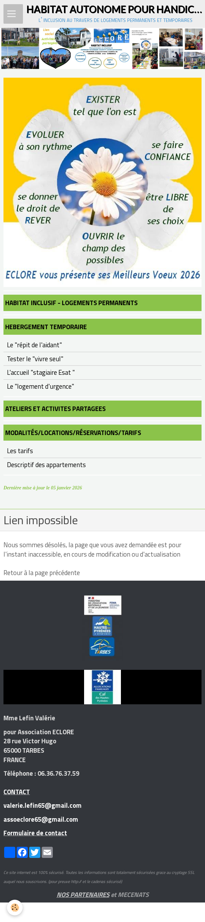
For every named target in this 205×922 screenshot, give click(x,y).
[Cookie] (15, 907)
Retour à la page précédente (41, 573)
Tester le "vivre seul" (35, 359)
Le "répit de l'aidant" (34, 345)
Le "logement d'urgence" (40, 386)
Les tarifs (20, 451)
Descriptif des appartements (46, 465)
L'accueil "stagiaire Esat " (41, 372)
